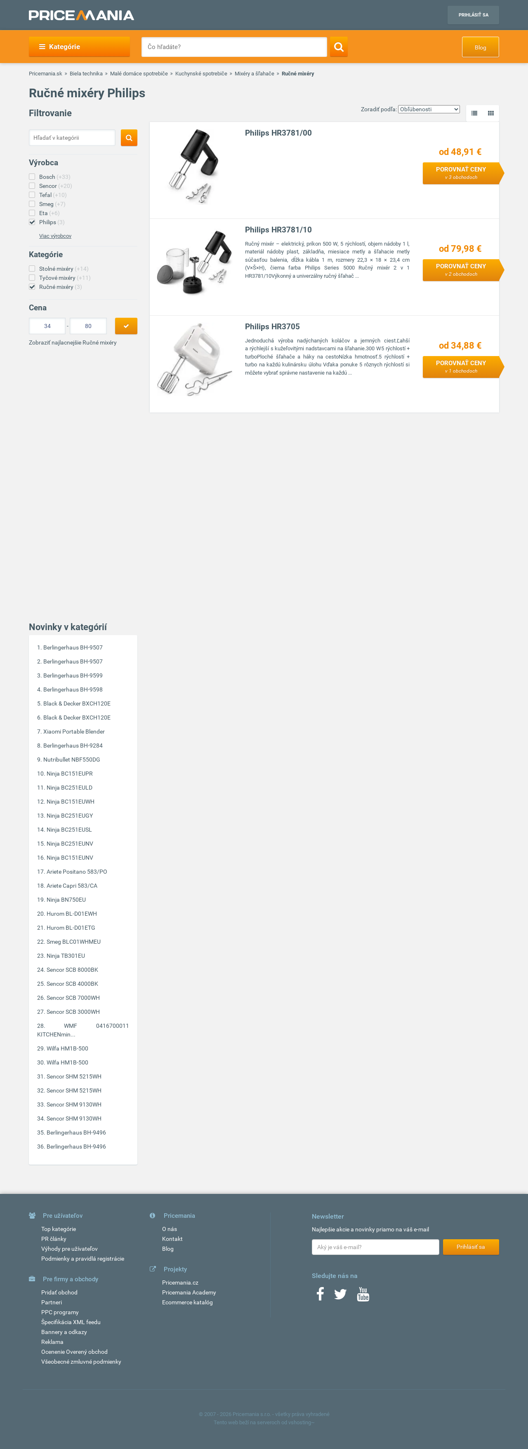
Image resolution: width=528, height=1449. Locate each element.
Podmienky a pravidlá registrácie (82, 1258)
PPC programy (60, 1312)
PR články (53, 1239)
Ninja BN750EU (66, 899)
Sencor (55, 186)
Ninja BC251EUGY (70, 815)
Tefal (53, 195)
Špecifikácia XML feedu (71, 1322)
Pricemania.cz (180, 1282)
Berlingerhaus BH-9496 (76, 1132)
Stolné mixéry (64, 268)
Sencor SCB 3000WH (73, 1011)
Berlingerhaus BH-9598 (73, 689)
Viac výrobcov (55, 236)
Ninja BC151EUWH (70, 801)
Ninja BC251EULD (69, 787)
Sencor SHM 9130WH (74, 1104)
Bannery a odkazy (64, 1332)
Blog (480, 47)
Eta (49, 213)
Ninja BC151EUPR (70, 773)
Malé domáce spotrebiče (139, 73)
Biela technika (86, 73)
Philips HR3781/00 (278, 133)
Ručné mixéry (60, 287)
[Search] (339, 46)
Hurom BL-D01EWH (72, 913)
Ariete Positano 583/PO (77, 871)
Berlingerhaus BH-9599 (73, 675)
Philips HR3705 (272, 326)
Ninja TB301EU (66, 955)
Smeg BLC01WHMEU (74, 941)
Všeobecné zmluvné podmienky (81, 1361)
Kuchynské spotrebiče (201, 73)
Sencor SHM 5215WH (74, 1076)
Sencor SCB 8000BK (72, 969)
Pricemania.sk (45, 73)
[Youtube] (363, 1297)
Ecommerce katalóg (187, 1302)
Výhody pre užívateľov (69, 1248)
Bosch (55, 177)
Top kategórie (58, 1229)
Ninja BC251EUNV (70, 843)
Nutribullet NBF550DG (71, 759)
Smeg (52, 204)
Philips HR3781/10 (278, 229)
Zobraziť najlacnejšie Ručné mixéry (73, 342)
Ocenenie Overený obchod (74, 1351)
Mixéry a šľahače (254, 73)
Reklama (52, 1342)
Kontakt (172, 1239)
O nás (169, 1229)
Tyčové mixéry (65, 277)
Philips (52, 222)
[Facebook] (320, 1297)
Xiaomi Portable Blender (74, 731)
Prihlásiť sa (473, 15)
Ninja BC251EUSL (69, 829)
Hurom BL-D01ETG (71, 927)
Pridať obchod (59, 1292)
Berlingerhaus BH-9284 (73, 745)
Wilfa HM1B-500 (67, 1048)
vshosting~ (301, 1422)
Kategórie (59, 46)
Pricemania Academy (189, 1292)
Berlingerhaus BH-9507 (73, 647)
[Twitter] (340, 1297)
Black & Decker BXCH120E (77, 703)
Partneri (51, 1302)
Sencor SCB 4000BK (72, 983)
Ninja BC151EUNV (70, 857)
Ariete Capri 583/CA (72, 885)
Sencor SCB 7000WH (73, 997)
